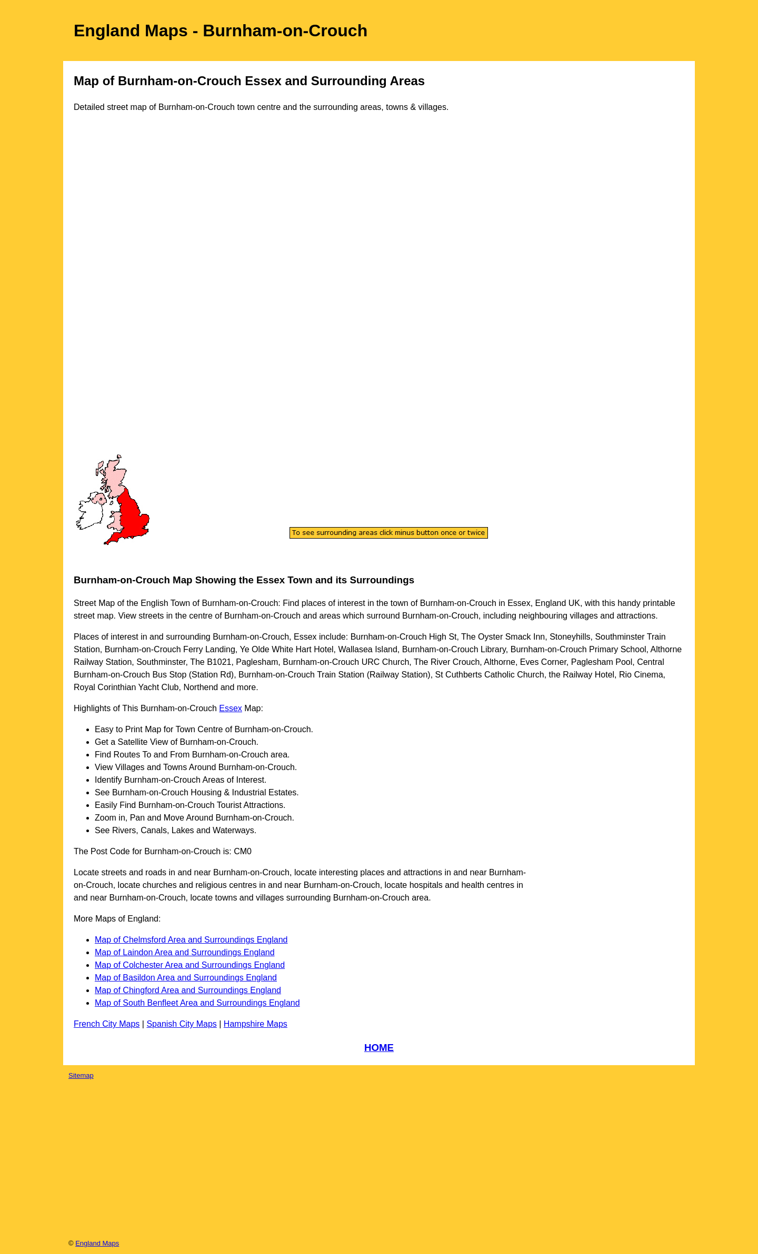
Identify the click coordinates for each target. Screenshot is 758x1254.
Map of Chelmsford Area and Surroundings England (191, 939)
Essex (230, 708)
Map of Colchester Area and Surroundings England (190, 964)
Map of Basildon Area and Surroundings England (186, 977)
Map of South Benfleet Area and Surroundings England (197, 1002)
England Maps (97, 1243)
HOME (379, 1047)
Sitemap (81, 1075)
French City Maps (106, 1023)
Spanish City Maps (181, 1023)
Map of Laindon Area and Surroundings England (185, 952)
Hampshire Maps (255, 1023)
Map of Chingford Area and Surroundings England (188, 990)
